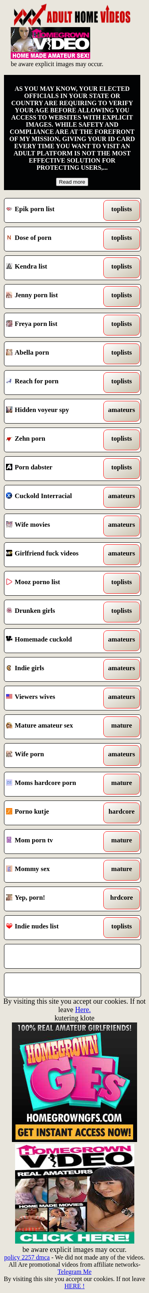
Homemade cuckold (55, 640)
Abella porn (55, 353)
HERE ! (74, 1286)
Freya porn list (55, 325)
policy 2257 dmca (27, 1257)
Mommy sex (55, 870)
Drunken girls (55, 612)
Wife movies (55, 526)
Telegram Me (75, 1271)
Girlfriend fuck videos (55, 554)
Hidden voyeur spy (55, 411)
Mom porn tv (55, 841)
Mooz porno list (55, 583)
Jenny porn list (55, 296)
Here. (83, 1010)
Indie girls (55, 669)
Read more (72, 182)
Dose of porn (55, 239)
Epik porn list (55, 210)
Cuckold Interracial (55, 497)
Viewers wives (55, 698)
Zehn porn (55, 440)
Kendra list (55, 267)
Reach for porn (55, 382)
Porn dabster (55, 468)
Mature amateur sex (55, 726)
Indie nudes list (55, 927)
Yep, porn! (55, 899)
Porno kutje (55, 812)
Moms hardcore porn (55, 784)
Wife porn (55, 755)
